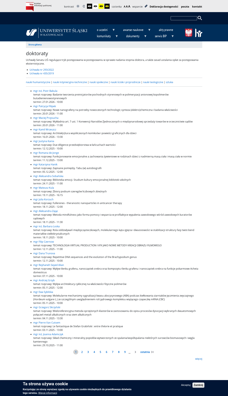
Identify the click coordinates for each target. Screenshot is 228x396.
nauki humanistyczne (38, 82)
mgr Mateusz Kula (43, 187)
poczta (185, 6)
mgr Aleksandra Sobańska (48, 176)
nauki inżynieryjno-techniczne (70, 82)
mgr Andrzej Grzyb (44, 280)
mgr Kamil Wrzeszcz (44, 129)
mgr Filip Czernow (43, 241)
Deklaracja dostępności (164, 6)
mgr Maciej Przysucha (45, 118)
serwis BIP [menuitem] (162, 36)
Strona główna (35, 44)
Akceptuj (186, 386)
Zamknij (198, 386)
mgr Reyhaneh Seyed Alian (48, 265)
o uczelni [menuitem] (103, 30)
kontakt (197, 6)
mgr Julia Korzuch (43, 199)
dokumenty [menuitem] (134, 36)
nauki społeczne (99, 82)
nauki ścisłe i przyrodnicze (126, 82)
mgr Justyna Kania (43, 141)
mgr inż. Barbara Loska (46, 226)
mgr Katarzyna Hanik (45, 164)
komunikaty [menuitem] (105, 36)
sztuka (169, 82)
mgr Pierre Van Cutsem (46, 322)
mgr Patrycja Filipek (44, 106)
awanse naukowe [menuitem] (134, 30)
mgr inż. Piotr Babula (45, 91)
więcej (198, 358)
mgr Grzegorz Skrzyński (46, 307)
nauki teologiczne (153, 82)
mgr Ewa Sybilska (43, 292)
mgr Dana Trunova (44, 253)
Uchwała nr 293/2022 (42, 69)
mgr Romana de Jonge (46, 152)
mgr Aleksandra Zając (45, 211)
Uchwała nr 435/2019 (42, 73)
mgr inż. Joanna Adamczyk (48, 334)
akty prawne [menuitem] (166, 29)
